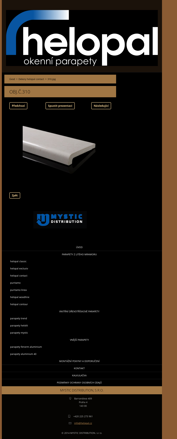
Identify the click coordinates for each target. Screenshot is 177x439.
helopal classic (18, 261)
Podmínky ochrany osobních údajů (79, 382)
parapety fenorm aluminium (26, 346)
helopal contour (19, 304)
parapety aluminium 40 (23, 354)
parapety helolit (19, 325)
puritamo (15, 282)
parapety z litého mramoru (79, 254)
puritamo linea (18, 290)
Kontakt (79, 368)
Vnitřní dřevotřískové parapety (79, 311)
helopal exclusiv (19, 268)
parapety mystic (19, 332)
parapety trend (18, 318)
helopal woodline (19, 297)
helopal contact (18, 275)
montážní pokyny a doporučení (79, 361)
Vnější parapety (79, 339)
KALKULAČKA (79, 375)
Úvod (79, 247)
